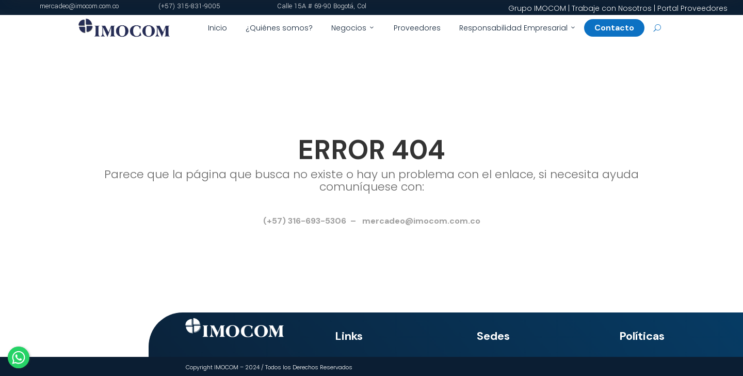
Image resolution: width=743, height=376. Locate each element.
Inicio (217, 28)
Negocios (353, 28)
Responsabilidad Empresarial (517, 28)
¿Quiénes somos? (279, 28)
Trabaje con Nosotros (612, 8)
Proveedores (417, 28)
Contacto (618, 27)
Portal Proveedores (692, 8)
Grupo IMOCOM (537, 8)
